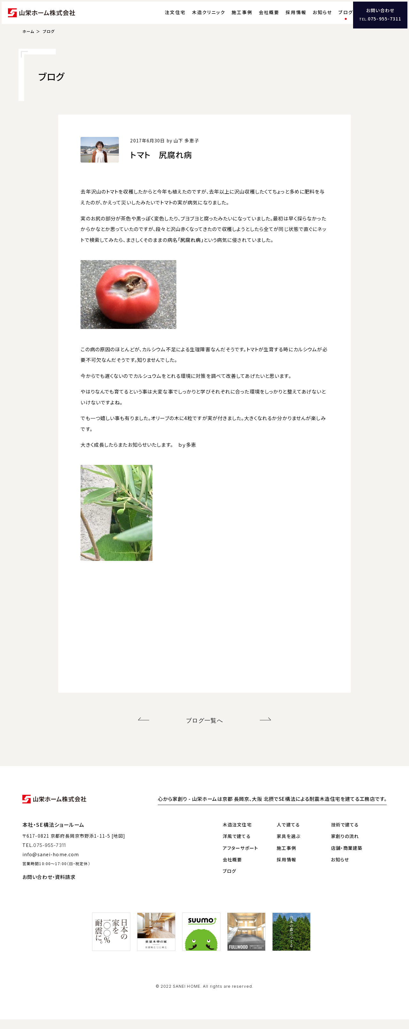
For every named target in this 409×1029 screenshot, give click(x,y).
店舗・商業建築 (347, 857)
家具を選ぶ (288, 846)
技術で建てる (345, 834)
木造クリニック (196, 17)
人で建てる (288, 834)
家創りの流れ (345, 846)
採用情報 (283, 17)
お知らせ (310, 17)
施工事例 (229, 17)
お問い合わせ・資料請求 (48, 886)
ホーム (28, 43)
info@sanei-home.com (50, 864)
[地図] (118, 845)
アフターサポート (240, 857)
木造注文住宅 (237, 834)
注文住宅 (162, 17)
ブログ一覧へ (204, 731)
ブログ (333, 17)
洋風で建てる (237, 846)
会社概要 (256, 17)
